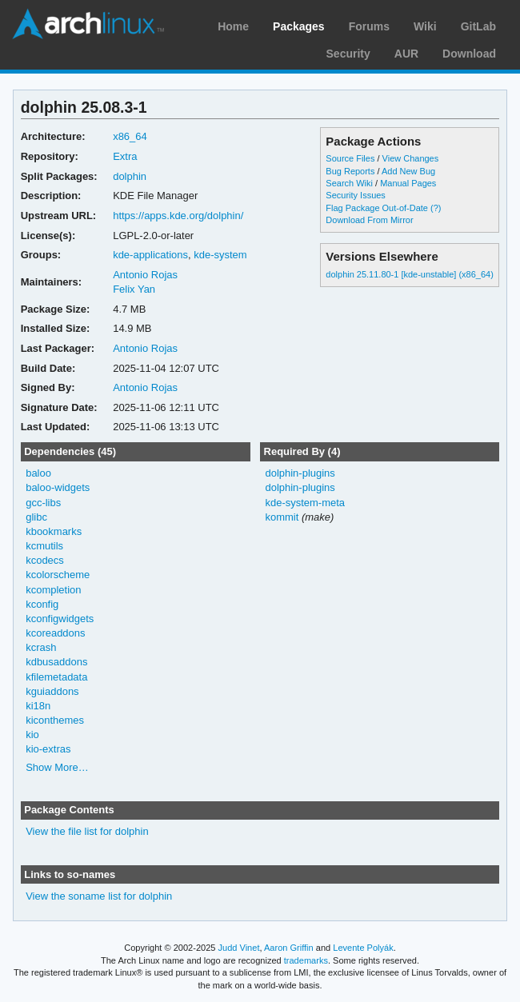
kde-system (220, 255)
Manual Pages (408, 183)
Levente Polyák (363, 947)
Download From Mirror (369, 220)
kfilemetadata (56, 677)
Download (469, 53)
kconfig (42, 604)
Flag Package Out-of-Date (377, 208)
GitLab (478, 26)
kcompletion (53, 590)
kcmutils (44, 546)
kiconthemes (55, 720)
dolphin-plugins (299, 473)
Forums (369, 26)
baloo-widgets (58, 487)
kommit (281, 517)
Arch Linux (88, 24)
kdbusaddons (56, 662)
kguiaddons (52, 691)
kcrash (41, 647)
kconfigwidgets (60, 619)
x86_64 (130, 136)
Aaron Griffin (289, 947)
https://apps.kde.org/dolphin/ (178, 216)
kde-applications (150, 255)
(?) (435, 208)
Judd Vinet (239, 947)
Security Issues (355, 195)
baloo (38, 473)
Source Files (350, 158)
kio (32, 735)
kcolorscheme (58, 575)
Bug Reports (350, 171)
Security (348, 53)
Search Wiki (349, 183)
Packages (299, 26)
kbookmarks (54, 531)
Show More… (57, 767)
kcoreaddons (55, 633)
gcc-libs (43, 503)
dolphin (129, 176)
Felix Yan (134, 289)
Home (233, 26)
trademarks (306, 960)
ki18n (38, 706)
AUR (406, 53)
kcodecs (45, 560)
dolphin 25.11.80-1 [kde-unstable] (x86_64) (409, 274)
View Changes (410, 158)
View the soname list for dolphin (99, 896)
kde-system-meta (305, 503)
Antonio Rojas (145, 275)
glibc (36, 517)
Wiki (425, 26)
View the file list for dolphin (87, 831)
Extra (125, 156)
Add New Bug (408, 171)
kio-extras (48, 749)
